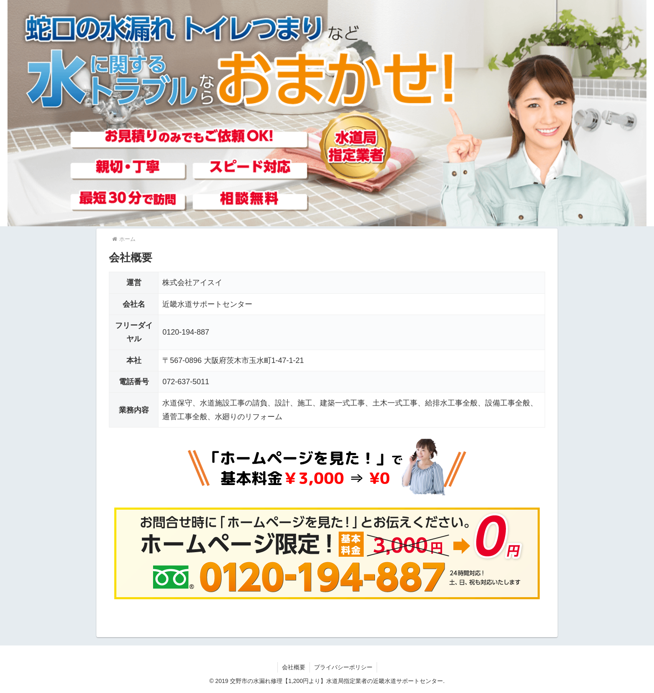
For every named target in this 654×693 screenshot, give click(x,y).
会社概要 (293, 667)
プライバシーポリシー (343, 667)
